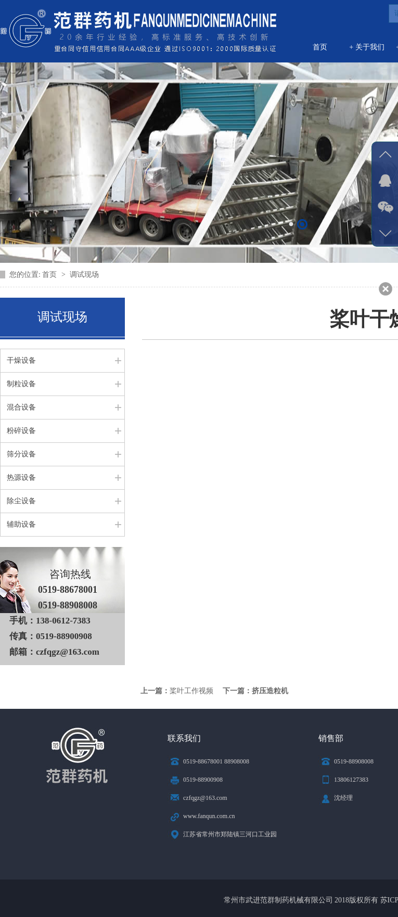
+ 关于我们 (366, 47)
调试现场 (84, 274)
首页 (320, 47)
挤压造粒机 (270, 691)
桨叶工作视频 (191, 691)
